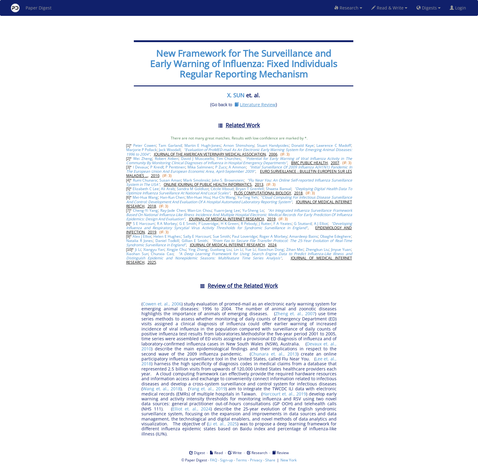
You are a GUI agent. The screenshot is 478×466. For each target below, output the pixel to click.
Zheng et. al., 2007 (295, 313)
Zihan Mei (294, 249)
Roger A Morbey (273, 236)
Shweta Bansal (278, 188)
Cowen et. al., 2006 (162, 304)
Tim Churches (228, 158)
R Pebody (249, 223)
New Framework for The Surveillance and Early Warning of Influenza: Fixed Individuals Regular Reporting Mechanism (243, 63)
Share (270, 460)
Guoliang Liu (220, 249)
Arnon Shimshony (238, 145)
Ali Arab (167, 188)
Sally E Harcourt (197, 236)
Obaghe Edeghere (335, 236)
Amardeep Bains (303, 236)
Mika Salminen (200, 167)
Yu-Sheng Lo (253, 210)
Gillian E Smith (194, 240)
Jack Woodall (169, 149)
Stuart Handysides (273, 145)
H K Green (230, 223)
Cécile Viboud (222, 188)
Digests (428, 8)
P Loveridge (208, 223)
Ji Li (138, 249)
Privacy (256, 460)
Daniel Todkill (167, 240)
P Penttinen (175, 167)
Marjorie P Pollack (141, 149)
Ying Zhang (198, 249)
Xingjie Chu (176, 249)
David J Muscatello (197, 158)
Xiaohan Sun (137, 253)
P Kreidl (156, 167)
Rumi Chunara (145, 180)
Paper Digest (31, 8)
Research (348, 8)
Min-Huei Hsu (198, 197)
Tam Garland (170, 145)
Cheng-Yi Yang (145, 210)
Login (459, 8)
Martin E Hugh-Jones (202, 145)
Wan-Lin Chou (199, 210)
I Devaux (140, 167)
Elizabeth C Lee (146, 188)
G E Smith (187, 223)
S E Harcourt (144, 223)
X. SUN (235, 95)
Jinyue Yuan (341, 249)
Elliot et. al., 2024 (191, 409)
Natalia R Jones (139, 240)
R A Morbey (167, 223)
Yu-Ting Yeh (247, 197)
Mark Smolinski (196, 180)
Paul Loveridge (244, 236)
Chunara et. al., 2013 (274, 354)
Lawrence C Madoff (333, 145)
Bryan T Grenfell (250, 188)
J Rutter (265, 223)
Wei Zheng (142, 158)
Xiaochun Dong (271, 249)
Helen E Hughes (167, 236)
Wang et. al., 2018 (161, 389)
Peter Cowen (144, 145)
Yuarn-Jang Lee (227, 210)
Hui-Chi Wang (223, 197)
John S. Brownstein (228, 180)
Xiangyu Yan (153, 249)
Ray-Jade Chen (172, 210)
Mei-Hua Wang (145, 197)
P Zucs (221, 167)
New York (288, 460)
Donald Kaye (302, 145)
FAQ (213, 460)
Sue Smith (221, 236)
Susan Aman (170, 180)
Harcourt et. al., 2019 (284, 394)
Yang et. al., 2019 (207, 389)
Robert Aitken (166, 158)
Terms (241, 460)
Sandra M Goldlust (193, 188)
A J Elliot (321, 223)
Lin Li (238, 249)
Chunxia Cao (162, 253)
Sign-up (226, 460)
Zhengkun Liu (317, 249)
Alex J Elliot (142, 236)
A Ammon (237, 167)
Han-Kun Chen (172, 197)
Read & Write (389, 8)
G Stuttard (303, 223)
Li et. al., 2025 (222, 424)
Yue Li (250, 249)
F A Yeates (282, 223)
